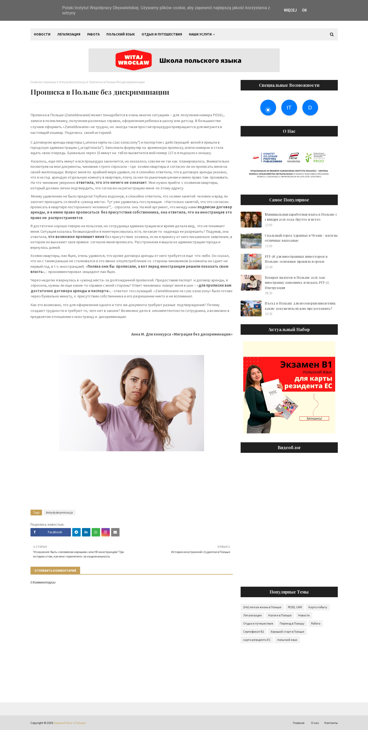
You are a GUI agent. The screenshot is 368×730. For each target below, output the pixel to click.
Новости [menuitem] (42, 34)
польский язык (287, 640)
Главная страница (43, 82)
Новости (304, 615)
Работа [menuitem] (93, 34)
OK (304, 10)
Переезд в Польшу (292, 623)
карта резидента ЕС (257, 640)
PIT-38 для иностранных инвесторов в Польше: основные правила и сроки (296, 259)
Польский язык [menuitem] (120, 34)
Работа (315, 623)
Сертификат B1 (253, 631)
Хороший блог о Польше (70, 723)
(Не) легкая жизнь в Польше (262, 607)
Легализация (252, 615)
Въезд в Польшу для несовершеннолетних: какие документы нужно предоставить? (300, 306)
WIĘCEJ (290, 10)
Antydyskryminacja (72, 82)
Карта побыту (317, 607)
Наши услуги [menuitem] (200, 34)
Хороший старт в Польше (287, 631)
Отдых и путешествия (258, 623)
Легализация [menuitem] (68, 34)
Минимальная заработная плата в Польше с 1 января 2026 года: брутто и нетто (301, 217)
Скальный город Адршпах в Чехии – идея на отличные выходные (301, 238)
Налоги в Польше (280, 615)
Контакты (331, 723)
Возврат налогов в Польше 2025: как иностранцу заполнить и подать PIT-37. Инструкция (297, 282)
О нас (315, 723)
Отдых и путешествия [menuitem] (162, 34)
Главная (298, 723)
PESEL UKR (295, 607)
